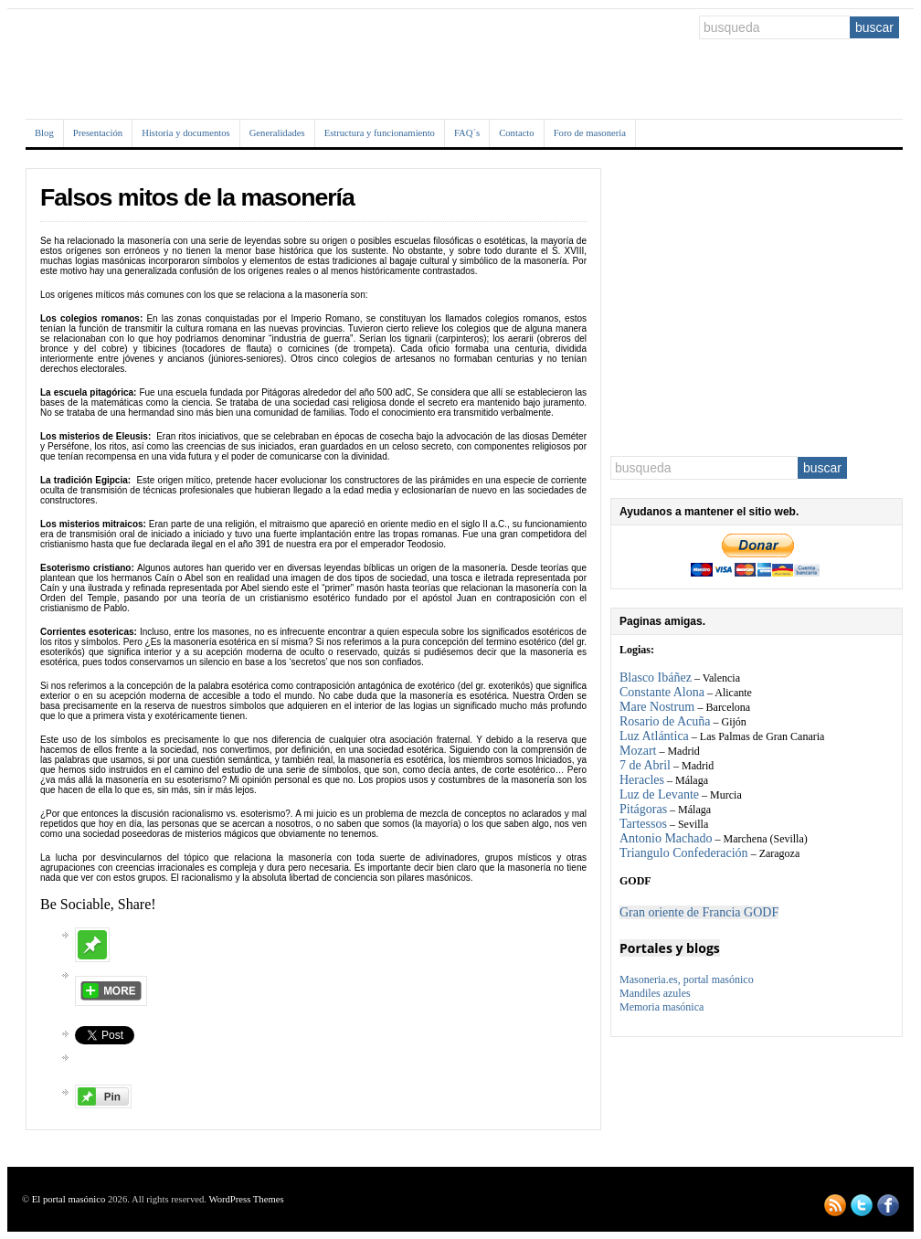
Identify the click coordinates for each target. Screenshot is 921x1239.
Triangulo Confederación (683, 853)
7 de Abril (645, 765)
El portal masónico (69, 1199)
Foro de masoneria (590, 133)
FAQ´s (467, 133)
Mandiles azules (655, 993)
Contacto (516, 133)
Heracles (641, 780)
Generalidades (277, 133)
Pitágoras (643, 809)
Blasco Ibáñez (655, 677)
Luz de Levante (659, 794)
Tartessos (643, 824)
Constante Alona (661, 692)
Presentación (97, 133)
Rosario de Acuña (665, 721)
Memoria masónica (661, 1007)
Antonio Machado (665, 838)
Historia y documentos (185, 133)
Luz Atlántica (654, 736)
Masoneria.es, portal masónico (686, 979)
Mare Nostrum (658, 707)
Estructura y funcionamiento (379, 133)
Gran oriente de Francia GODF (698, 912)
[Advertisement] (756, 303)
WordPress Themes (245, 1199)
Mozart (637, 750)
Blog (44, 133)
